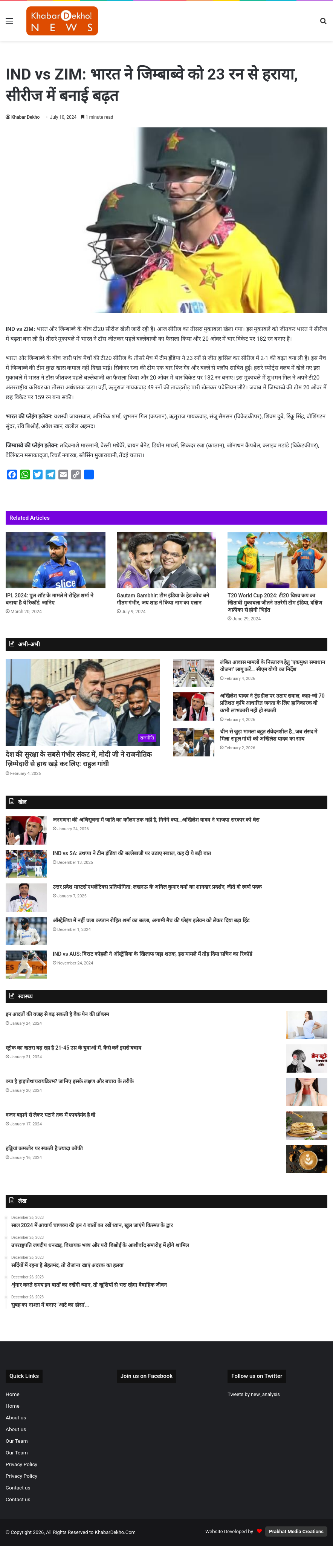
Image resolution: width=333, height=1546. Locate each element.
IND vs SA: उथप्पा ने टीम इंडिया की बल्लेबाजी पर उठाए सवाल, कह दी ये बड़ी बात (132, 853)
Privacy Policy (21, 1464)
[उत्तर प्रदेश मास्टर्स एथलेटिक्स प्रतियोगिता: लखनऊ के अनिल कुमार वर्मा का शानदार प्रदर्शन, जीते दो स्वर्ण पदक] (26, 897)
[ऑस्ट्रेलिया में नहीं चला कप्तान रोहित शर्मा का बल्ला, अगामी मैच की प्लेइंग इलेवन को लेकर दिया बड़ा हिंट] (26, 931)
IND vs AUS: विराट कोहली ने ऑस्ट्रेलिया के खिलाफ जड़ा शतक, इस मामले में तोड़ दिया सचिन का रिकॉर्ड (152, 954)
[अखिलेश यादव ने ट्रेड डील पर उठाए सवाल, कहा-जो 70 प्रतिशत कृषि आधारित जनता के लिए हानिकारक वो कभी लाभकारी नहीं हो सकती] (193, 706)
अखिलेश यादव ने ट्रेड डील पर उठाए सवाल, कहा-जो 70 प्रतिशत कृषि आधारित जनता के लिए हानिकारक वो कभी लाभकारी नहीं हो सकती (272, 703)
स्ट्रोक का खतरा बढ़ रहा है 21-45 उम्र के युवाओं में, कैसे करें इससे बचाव (73, 1048)
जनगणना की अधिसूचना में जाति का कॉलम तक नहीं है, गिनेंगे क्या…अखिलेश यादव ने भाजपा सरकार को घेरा (156, 820)
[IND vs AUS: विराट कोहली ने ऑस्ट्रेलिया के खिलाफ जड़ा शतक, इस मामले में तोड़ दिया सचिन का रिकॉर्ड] (26, 965)
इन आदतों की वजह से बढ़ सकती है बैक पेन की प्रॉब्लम (57, 1014)
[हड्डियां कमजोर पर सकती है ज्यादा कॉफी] (306, 1159)
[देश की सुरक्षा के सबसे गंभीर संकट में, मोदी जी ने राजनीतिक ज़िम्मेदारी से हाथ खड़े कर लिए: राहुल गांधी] (83, 702)
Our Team (17, 1441)
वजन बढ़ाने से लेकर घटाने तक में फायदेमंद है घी (50, 1115)
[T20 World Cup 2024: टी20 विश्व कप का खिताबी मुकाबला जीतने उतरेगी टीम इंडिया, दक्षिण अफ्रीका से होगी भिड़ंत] (277, 560)
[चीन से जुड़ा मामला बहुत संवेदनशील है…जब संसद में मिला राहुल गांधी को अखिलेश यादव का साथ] (193, 742)
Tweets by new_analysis (254, 1394)
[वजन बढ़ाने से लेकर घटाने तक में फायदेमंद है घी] (306, 1125)
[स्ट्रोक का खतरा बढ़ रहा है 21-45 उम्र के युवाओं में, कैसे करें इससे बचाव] (306, 1058)
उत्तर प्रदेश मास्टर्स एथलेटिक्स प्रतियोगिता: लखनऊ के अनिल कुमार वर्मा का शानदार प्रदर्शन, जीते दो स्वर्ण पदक (157, 887)
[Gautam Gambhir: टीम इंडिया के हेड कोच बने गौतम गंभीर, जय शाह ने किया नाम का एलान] (167, 560)
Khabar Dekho (25, 117)
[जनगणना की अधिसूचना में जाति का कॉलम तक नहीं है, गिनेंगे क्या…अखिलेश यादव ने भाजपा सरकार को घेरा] (26, 830)
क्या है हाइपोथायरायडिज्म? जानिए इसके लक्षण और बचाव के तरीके (70, 1081)
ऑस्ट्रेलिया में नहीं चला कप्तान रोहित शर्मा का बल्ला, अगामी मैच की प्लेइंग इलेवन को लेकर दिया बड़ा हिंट (151, 920)
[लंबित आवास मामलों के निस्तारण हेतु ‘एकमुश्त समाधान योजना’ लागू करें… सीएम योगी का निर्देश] (193, 673)
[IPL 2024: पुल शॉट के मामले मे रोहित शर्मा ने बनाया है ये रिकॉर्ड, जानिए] (55, 560)
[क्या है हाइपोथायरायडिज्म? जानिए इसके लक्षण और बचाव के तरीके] (306, 1092)
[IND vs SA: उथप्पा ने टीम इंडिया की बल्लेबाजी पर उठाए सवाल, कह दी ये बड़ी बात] (26, 864)
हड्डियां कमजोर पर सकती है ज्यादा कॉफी (44, 1148)
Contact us (18, 1488)
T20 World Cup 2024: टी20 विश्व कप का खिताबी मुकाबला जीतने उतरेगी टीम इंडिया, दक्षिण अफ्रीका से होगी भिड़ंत (275, 602)
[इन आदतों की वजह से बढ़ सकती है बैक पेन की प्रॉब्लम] (306, 1025)
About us (16, 1417)
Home (13, 1394)
